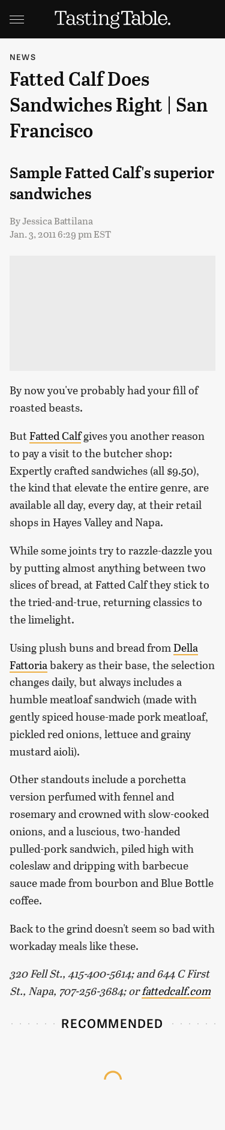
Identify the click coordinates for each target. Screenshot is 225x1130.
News (23, 57)
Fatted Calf (55, 435)
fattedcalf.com (176, 991)
